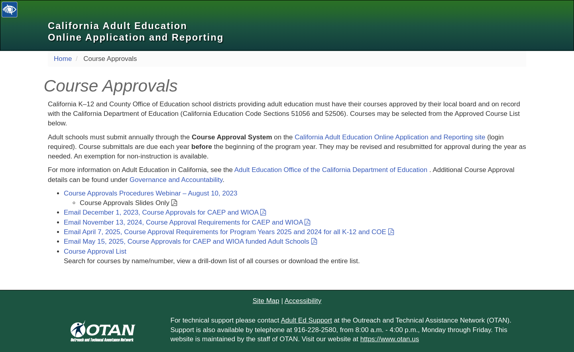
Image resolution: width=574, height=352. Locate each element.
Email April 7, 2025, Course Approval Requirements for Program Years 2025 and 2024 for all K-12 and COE (229, 232)
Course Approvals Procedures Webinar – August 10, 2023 (150, 193)
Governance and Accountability (176, 180)
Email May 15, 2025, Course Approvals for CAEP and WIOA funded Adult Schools (190, 241)
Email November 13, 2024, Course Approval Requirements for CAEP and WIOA (187, 222)
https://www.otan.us (389, 339)
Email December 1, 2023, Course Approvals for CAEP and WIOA (165, 212)
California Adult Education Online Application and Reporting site (390, 137)
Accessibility (303, 301)
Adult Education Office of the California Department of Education (331, 170)
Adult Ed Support (306, 320)
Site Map (266, 301)
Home (63, 59)
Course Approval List (95, 251)
